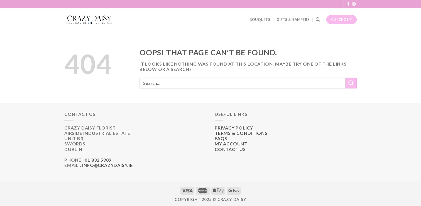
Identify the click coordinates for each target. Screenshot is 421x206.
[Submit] (351, 83)
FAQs (221, 138)
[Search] (318, 19)
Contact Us (230, 149)
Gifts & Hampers (293, 19)
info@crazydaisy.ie (107, 165)
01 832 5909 (98, 159)
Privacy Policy (234, 127)
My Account (231, 143)
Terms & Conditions (241, 133)
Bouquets (259, 19)
